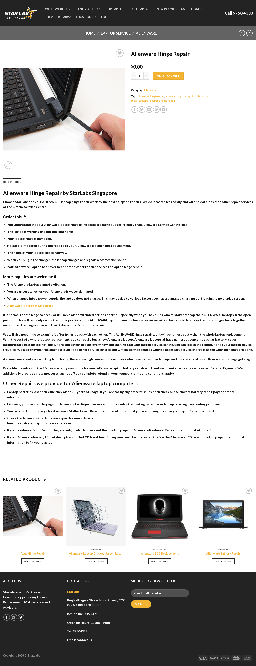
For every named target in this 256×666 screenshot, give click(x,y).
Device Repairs (59, 17)
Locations (86, 17)
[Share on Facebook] (134, 109)
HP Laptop (117, 9)
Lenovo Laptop (90, 9)
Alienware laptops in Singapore (30, 305)
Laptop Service (116, 33)
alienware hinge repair (151, 96)
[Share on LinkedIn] (163, 109)
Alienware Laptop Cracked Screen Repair (96, 553)
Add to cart (168, 75)
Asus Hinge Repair (33, 553)
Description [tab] (12, 182)
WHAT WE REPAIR (59, 9)
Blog (103, 17)
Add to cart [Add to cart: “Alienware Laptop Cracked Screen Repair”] (96, 561)
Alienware (146, 33)
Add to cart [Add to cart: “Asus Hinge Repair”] (32, 561)
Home (89, 33)
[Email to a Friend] (149, 109)
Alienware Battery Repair (223, 553)
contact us (84, 640)
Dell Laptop (142, 9)
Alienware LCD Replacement (160, 553)
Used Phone (192, 9)
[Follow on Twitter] (21, 617)
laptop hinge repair (163, 100)
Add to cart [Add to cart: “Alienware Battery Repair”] (223, 561)
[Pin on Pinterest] (156, 109)
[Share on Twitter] (142, 109)
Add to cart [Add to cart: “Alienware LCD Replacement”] (159, 561)
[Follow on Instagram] (14, 617)
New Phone (167, 9)
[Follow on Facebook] (6, 617)
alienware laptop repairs (180, 96)
